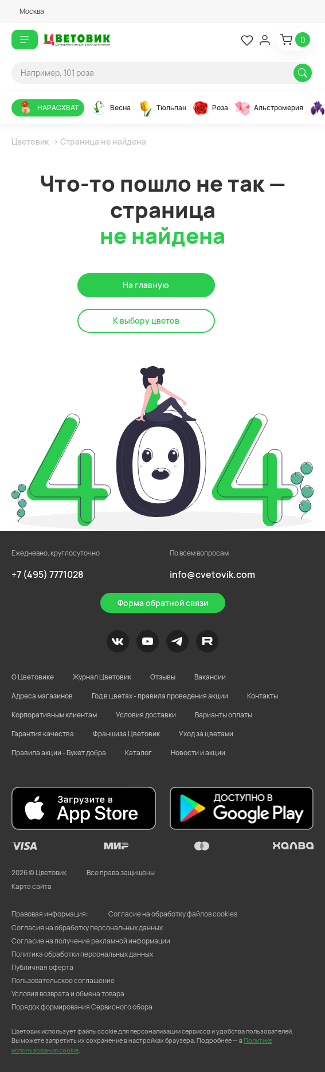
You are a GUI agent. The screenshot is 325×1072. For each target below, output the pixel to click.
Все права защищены (121, 872)
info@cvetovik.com (212, 574)
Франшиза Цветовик (126, 734)
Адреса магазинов (42, 696)
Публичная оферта (42, 967)
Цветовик (30, 141)
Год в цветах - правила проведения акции (160, 696)
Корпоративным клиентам (54, 715)
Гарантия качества (42, 734)
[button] (27, 11)
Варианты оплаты (223, 715)
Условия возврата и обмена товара (67, 994)
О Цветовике (32, 677)
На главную (146, 284)
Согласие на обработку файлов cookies (172, 914)
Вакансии (210, 677)
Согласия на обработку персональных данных (87, 928)
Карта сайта (31, 886)
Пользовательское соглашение (63, 980)
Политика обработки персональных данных (82, 954)
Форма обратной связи (163, 602)
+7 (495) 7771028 (47, 574)
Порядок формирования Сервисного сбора (81, 1007)
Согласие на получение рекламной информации (90, 941)
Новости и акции (198, 753)
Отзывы (162, 677)
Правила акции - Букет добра (58, 753)
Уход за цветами (206, 734)
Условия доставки (146, 715)
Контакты (262, 696)
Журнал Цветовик (102, 677)
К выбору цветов (146, 320)
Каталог (138, 753)
